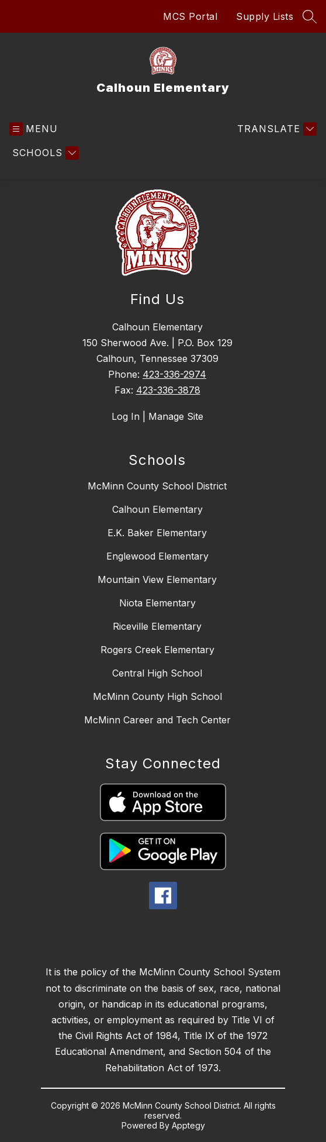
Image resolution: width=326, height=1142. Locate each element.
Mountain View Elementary (157, 579)
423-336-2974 (174, 374)
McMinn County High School (157, 696)
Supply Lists (264, 16)
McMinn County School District (157, 486)
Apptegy (188, 1125)
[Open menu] (33, 129)
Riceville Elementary (157, 626)
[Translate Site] (275, 129)
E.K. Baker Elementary (157, 533)
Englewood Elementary (157, 556)
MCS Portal (190, 16)
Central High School (157, 673)
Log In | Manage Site (157, 416)
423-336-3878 (168, 390)
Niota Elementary (157, 603)
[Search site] (310, 16)
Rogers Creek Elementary (157, 649)
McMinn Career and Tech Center (157, 720)
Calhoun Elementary (157, 509)
